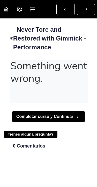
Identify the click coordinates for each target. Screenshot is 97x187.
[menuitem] (19, 9)
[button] (6, 9)
